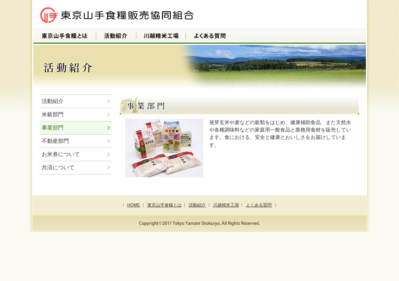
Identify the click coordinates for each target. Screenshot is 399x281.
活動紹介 (53, 101)
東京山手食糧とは (164, 205)
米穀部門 (53, 114)
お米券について (61, 154)
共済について (58, 167)
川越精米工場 (226, 205)
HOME (133, 205)
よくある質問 (259, 205)
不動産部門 (55, 141)
